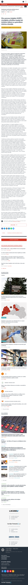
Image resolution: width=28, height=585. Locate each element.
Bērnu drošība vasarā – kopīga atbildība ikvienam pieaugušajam (13, 248)
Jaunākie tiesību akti (15, 516)
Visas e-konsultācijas (7, 504)
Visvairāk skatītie (14, 517)
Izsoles (12, 530)
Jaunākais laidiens (14, 529)
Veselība (9, 260)
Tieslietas (4, 451)
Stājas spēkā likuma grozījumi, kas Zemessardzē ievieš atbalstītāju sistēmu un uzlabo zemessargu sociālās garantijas (17, 475)
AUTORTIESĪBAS (4, 559)
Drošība (7, 254)
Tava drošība (9, 250)
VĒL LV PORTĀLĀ (4, 413)
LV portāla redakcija (6, 561)
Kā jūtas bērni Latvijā (17, 460)
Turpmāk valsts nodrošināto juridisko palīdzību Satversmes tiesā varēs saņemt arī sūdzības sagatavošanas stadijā (17, 455)
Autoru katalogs (14, 543)
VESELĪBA (3, 275)
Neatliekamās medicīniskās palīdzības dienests (10, 9)
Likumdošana (16, 471)
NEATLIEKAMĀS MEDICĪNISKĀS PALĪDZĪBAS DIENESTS (11, 245)
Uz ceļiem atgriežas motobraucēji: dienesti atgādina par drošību (13, 252)
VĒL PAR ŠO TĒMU (4, 272)
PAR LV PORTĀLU (4, 555)
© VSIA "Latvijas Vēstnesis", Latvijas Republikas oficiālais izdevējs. (11, 580)
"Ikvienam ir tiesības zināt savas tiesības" (13, 575)
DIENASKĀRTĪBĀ (4, 4)
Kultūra (5, 437)
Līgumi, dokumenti (6, 495)
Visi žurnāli (13, 544)
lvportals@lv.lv (6, 563)
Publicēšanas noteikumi (16, 221)
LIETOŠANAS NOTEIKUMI (5, 556)
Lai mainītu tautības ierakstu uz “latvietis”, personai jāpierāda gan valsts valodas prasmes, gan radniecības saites (13, 493)
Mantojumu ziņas (14, 531)
